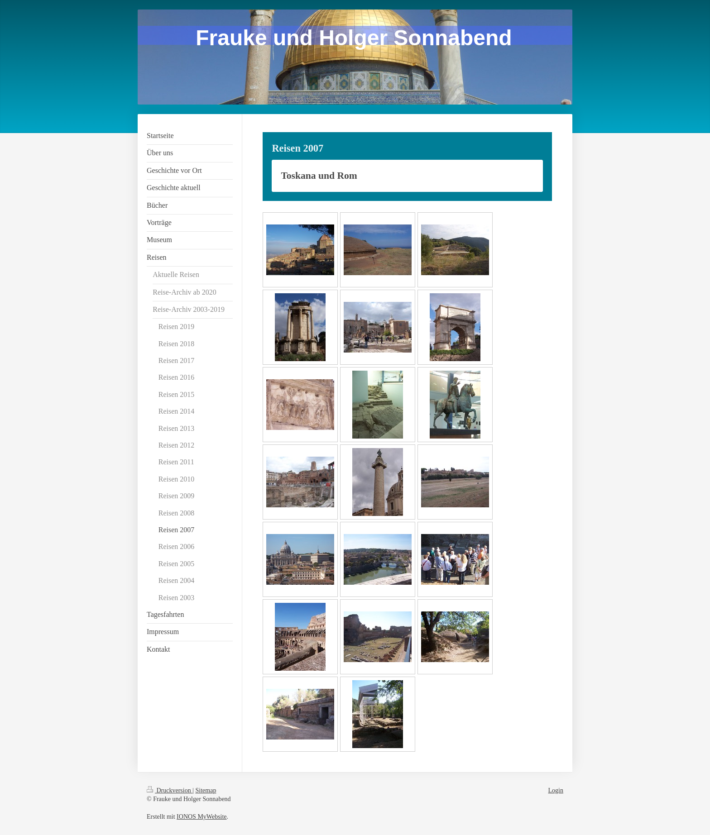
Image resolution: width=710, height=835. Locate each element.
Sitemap (206, 790)
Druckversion (169, 790)
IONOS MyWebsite (201, 816)
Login (555, 790)
